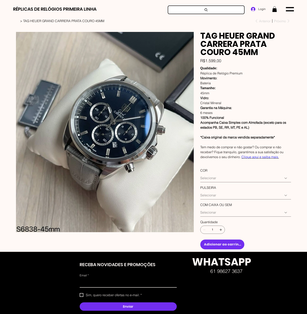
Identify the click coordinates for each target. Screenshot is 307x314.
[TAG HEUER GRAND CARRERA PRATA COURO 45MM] (63, 21)
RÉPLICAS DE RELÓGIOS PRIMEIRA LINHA (54, 9)
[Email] (127, 283)
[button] (274, 9)
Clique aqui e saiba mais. (260, 157)
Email (84, 275)
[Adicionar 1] (221, 230)
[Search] (206, 10)
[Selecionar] (245, 178)
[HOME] (17, 21)
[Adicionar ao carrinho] (222, 244)
